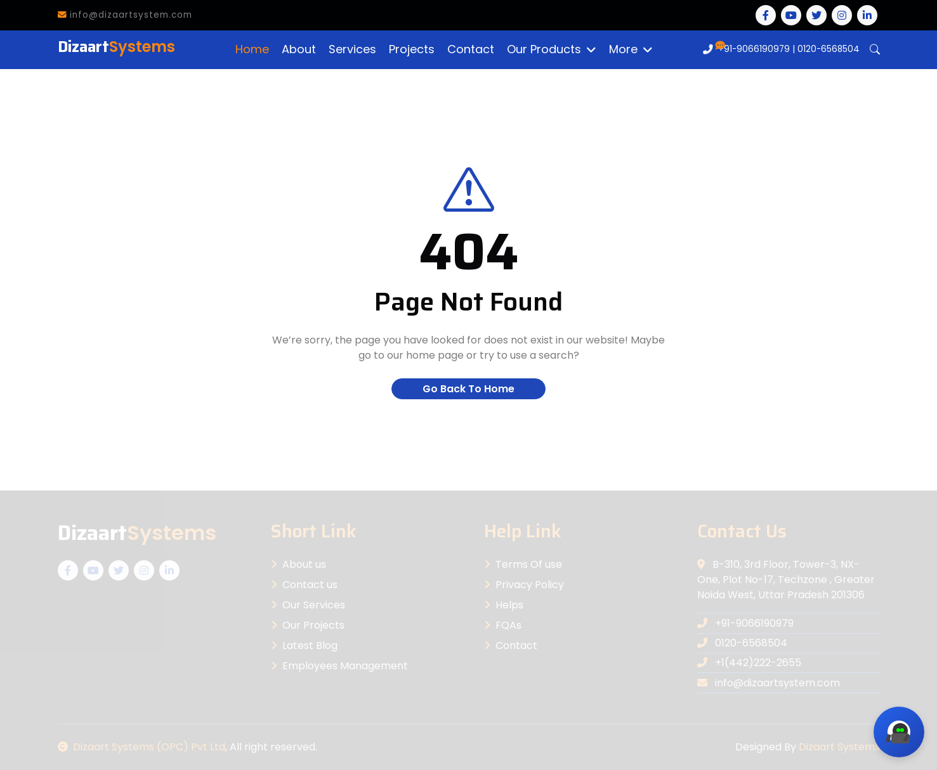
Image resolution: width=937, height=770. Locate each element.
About (299, 49)
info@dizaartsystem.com (125, 15)
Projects (412, 49)
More (623, 49)
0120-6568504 (828, 49)
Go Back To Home (468, 389)
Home (252, 49)
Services (352, 49)
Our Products (544, 49)
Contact (470, 49)
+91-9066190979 (754, 49)
